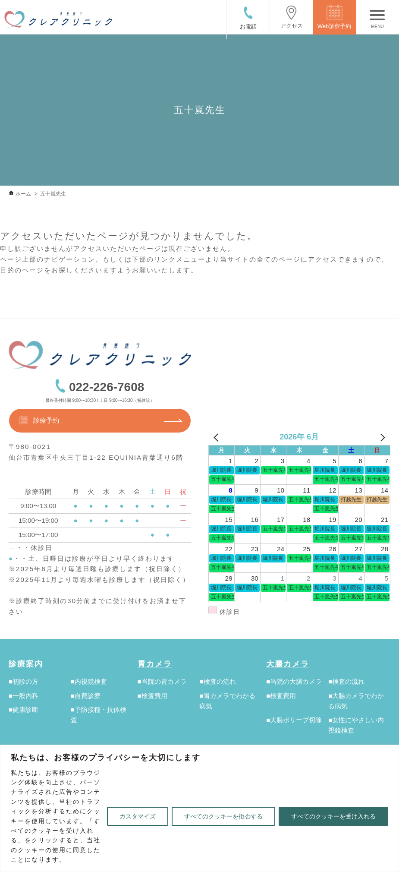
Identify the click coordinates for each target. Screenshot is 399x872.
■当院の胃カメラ (162, 681)
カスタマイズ (137, 816)
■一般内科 (23, 695)
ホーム (23, 194)
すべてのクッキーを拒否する (223, 816)
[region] (199, 808)
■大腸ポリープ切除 (294, 720)
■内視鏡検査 (89, 681)
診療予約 (39, 419)
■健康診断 (23, 709)
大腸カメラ (287, 664)
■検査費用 (152, 695)
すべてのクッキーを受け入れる (333, 816)
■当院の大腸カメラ (294, 681)
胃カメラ (155, 664)
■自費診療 (86, 695)
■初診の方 (23, 681)
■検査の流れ (217, 681)
